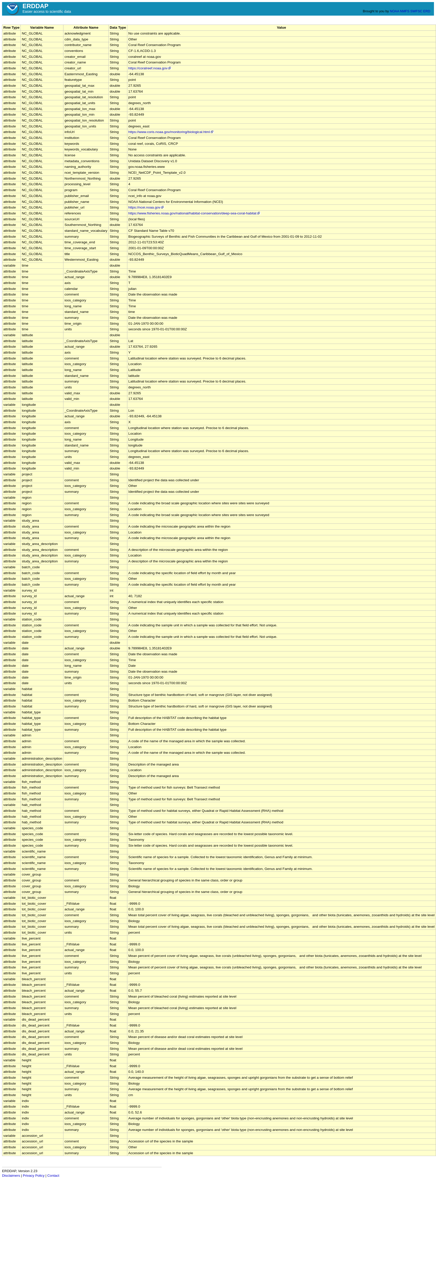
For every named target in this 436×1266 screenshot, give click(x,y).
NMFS (404, 11)
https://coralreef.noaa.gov (150, 68)
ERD (426, 11)
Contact (53, 1175)
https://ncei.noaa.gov (146, 207)
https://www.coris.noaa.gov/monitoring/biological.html (171, 132)
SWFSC (416, 11)
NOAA (394, 11)
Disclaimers (11, 1175)
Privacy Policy (33, 1175)
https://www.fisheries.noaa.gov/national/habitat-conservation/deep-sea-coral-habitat (194, 213)
